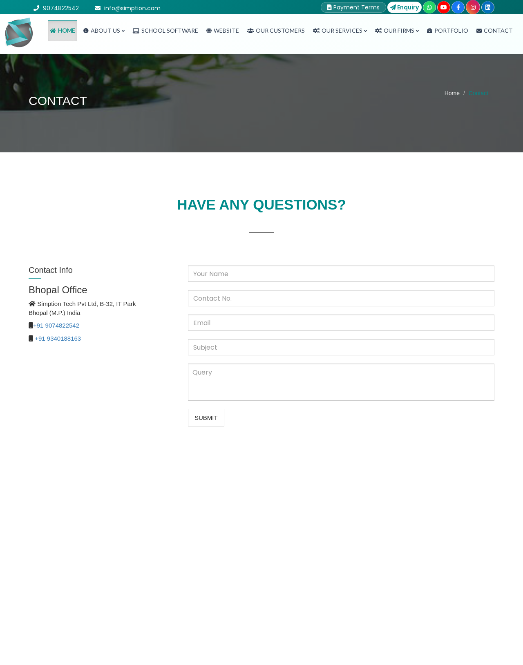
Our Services (340, 30)
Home (62, 30)
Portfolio (447, 30)
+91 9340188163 (58, 338)
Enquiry (404, 7)
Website (222, 30)
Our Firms (397, 30)
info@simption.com (132, 8)
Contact (494, 30)
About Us (104, 30)
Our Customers (276, 30)
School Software (165, 30)
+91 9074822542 (56, 325)
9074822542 (61, 8)
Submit (206, 417)
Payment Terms (353, 7)
